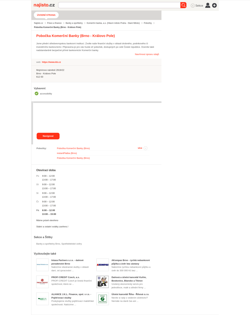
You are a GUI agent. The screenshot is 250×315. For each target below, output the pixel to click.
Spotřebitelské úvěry (71, 243)
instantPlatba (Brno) (67, 153)
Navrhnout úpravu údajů (147, 54)
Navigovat (48, 136)
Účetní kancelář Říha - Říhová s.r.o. (130, 294)
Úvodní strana (46, 15)
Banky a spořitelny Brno (48, 243)
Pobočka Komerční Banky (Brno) (73, 148)
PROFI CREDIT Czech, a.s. (65, 277)
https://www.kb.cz (51, 62)
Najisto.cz (46, 5)
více (140, 148)
